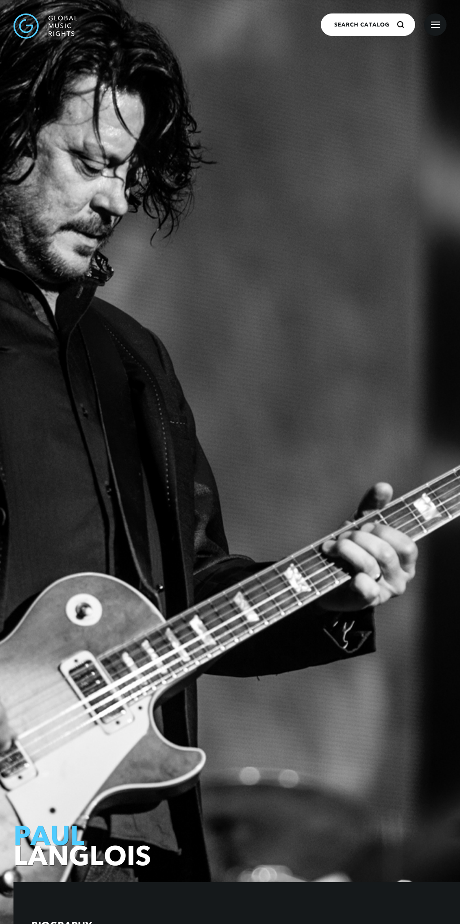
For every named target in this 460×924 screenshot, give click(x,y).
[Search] (401, 24)
